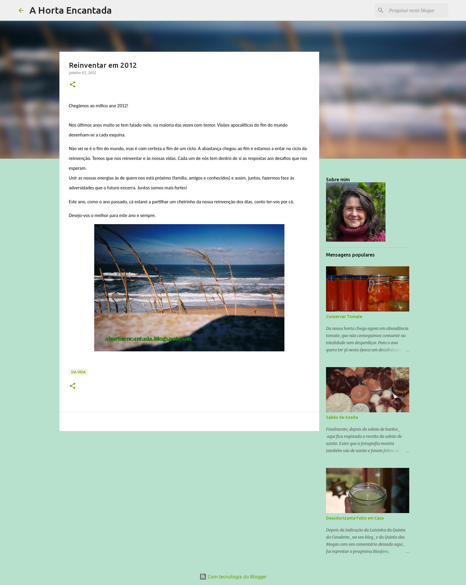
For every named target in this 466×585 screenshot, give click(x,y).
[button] (72, 85)
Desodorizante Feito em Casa (355, 518)
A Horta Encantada (70, 10)
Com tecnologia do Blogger (233, 576)
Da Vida (78, 372)
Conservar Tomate (344, 316)
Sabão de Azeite (342, 417)
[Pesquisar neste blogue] (417, 10)
